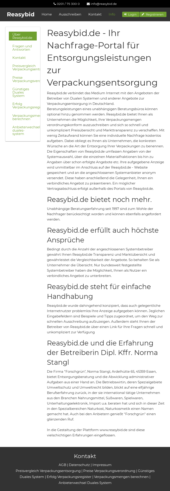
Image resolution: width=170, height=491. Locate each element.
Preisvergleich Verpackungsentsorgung (24, 67)
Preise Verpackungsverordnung (24, 79)
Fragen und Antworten (22, 48)
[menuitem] (66, 4)
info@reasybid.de (102, 4)
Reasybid (21, 14)
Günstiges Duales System (20, 92)
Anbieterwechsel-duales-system (24, 130)
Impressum (102, 465)
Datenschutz (79, 465)
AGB (62, 465)
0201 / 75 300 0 (67, 4)
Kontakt (95, 14)
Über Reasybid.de (22, 36)
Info (112, 14)
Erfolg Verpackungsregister (24, 105)
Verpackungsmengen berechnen (24, 117)
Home (47, 14)
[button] (130, 14)
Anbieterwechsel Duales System (85, 483)
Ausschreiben (70, 14)
